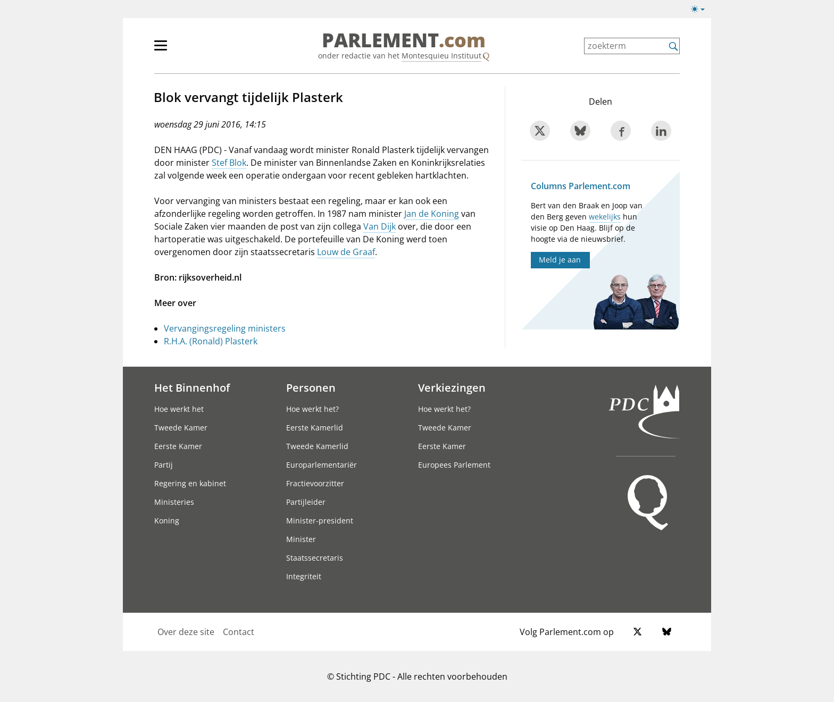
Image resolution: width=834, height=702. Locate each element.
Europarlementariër (321, 465)
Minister (301, 539)
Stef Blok (229, 162)
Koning (166, 520)
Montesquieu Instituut (441, 55)
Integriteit (303, 576)
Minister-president (319, 520)
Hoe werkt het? (312, 409)
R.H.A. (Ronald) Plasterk (210, 341)
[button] (698, 9)
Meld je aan (560, 260)
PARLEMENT (404, 40)
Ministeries (174, 502)
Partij (163, 465)
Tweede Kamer (180, 427)
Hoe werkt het (179, 409)
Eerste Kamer (178, 446)
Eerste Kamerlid (314, 427)
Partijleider (306, 502)
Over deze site (185, 632)
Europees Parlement (454, 465)
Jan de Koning (431, 213)
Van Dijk (379, 226)
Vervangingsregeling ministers (225, 328)
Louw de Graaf (346, 252)
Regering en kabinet (190, 483)
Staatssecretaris (314, 558)
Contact (238, 632)
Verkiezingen (452, 387)
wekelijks (605, 217)
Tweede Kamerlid (317, 446)
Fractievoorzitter (315, 483)
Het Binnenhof (192, 387)
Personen (311, 387)
